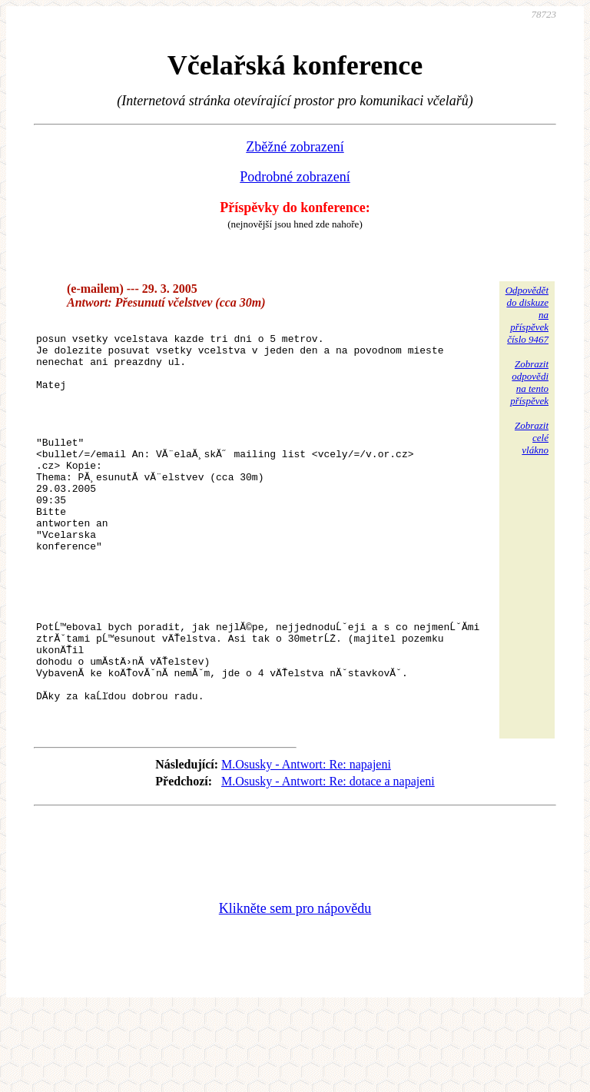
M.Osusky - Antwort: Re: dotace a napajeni (328, 861)
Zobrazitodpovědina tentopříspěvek (529, 382)
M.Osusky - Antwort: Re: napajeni (306, 844)
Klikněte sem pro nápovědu (295, 989)
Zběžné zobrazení (294, 146)
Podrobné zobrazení (295, 176)
